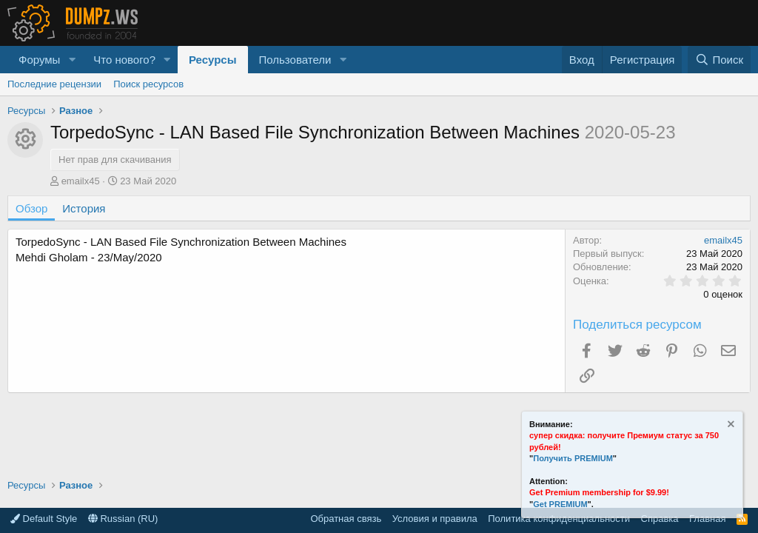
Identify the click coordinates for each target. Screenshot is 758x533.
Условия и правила (434, 518)
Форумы (39, 59)
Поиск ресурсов (148, 84)
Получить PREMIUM (573, 458)
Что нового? (124, 59)
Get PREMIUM (560, 504)
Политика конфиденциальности (559, 518)
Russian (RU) (123, 518)
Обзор (31, 208)
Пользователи (295, 59)
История (83, 208)
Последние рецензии (54, 84)
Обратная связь (345, 518)
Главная (707, 518)
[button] (71, 59)
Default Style (43, 518)
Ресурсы (213, 59)
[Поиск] (719, 59)
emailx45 (80, 181)
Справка (660, 518)
